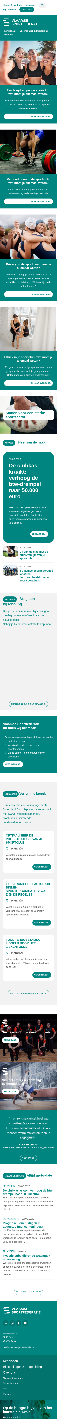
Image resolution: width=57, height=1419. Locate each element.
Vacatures (31, 5)
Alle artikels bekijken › (28, 1297)
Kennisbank (10, 31)
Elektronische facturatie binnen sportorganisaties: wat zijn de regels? (28, 894)
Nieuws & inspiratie (13, 1378)
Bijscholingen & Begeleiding (34, 31)
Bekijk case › (13, 1044)
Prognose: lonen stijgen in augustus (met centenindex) (23, 1230)
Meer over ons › (13, 780)
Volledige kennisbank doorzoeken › (28, 999)
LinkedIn (5, 1323)
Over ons (8, 34)
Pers (5, 1388)
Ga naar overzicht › (41, 116)
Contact (27, 9)
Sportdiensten (10, 1383)
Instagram (12, 1323)
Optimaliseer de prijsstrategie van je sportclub (24, 844)
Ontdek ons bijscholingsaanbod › (28, 715)
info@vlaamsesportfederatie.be (18, 1347)
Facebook (18, 1323)
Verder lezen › (41, 872)
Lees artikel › (37, 531)
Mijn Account (9, 9)
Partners (7, 1394)
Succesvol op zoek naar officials (26, 1037)
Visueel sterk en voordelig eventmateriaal (23, 1087)
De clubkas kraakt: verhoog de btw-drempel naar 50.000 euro (25, 487)
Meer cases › (28, 1169)
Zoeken (42, 5)
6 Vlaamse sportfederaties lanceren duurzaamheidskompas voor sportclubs (35, 565)
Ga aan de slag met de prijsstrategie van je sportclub (33, 549)
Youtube (25, 1323)
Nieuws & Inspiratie (12, 5)
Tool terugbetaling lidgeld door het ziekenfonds (23, 948)
